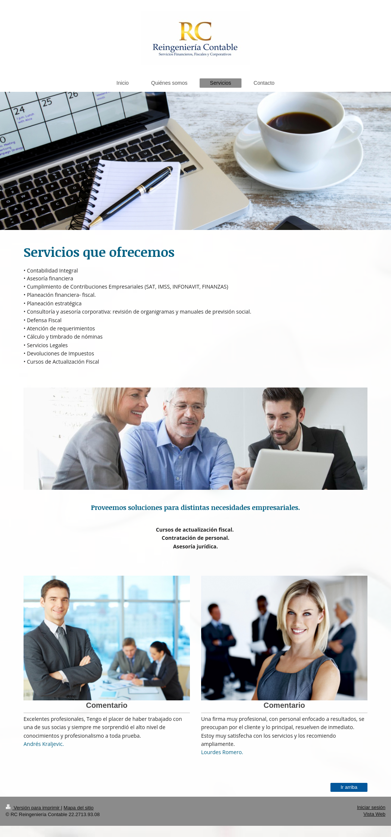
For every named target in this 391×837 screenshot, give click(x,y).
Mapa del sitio (78, 807)
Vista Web (374, 814)
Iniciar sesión (371, 807)
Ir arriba (349, 787)
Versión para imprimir (33, 807)
